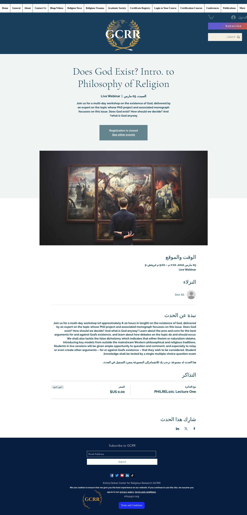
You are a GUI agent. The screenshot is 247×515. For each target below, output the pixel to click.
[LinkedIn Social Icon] (127, 475)
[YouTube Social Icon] (122, 475)
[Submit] (122, 462)
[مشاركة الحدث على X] (186, 428)
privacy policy (127, 492)
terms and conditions (145, 492)
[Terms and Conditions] (132, 505)
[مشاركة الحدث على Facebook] (194, 428)
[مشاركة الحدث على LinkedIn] (177, 428)
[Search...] (225, 37)
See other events (123, 134)
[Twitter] (117, 475)
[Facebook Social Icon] (112, 475)
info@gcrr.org (131, 496)
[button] (211, 16)
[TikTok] (132, 475)
